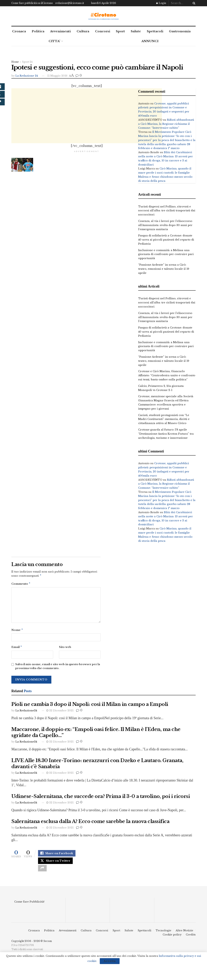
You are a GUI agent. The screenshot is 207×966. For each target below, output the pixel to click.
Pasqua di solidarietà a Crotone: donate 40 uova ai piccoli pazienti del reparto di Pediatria (166, 239)
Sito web (65, 648)
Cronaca (19, 31)
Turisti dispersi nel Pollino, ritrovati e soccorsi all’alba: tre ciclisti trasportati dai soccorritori (166, 210)
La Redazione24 (26, 712)
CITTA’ (54, 41)
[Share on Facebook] (56, 855)
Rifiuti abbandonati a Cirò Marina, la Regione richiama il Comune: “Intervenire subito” (166, 124)
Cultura (83, 31)
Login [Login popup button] (161, 3)
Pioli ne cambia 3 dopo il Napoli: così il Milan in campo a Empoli (89, 706)
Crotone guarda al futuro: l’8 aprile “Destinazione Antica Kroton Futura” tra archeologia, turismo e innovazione (166, 434)
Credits (191, 939)
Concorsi (102, 31)
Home (15, 61)
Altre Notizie (184, 934)
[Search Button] (193, 3)
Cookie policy (172, 939)
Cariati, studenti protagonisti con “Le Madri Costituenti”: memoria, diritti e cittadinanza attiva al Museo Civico (164, 419)
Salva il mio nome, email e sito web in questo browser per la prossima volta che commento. (57, 668)
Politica (38, 31)
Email (16, 648)
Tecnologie (163, 934)
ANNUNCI (149, 41)
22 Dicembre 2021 (60, 712)
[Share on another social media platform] (42, 872)
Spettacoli (155, 31)
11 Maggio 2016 (57, 75)
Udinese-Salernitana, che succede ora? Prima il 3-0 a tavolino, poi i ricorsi (100, 798)
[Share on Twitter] (55, 863)
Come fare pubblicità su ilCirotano (32, 3)
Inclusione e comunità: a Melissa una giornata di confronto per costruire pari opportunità (166, 254)
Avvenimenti (60, 31)
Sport (120, 31)
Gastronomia (180, 31)
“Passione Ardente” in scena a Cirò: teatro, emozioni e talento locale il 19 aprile (163, 269)
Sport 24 (27, 61)
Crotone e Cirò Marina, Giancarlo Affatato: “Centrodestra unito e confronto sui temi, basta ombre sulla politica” (166, 375)
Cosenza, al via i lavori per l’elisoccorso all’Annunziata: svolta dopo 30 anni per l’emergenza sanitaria (165, 225)
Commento (21, 584)
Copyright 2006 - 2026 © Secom (31, 945)
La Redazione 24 (26, 75)
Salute (136, 31)
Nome (17, 631)
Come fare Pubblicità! (29, 906)
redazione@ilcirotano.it (69, 3)
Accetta (110, 961)
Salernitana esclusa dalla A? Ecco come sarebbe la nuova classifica (90, 823)
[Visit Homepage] (103, 16)
